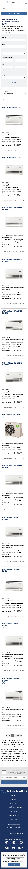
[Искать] (25, 8)
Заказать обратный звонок (14, 824)
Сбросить (14, 82)
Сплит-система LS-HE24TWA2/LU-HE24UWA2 (12, 364)
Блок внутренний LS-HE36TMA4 (11, 108)
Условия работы (14, 803)
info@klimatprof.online (16, 833)
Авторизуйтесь (7, 150)
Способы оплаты (14, 815)
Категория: (4, 37)
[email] (14, 777)
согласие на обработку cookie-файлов (15, 857)
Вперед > (19, 735)
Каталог (14, 795)
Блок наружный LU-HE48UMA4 (11, 415)
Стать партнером (14, 819)
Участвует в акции (7, 70)
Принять (14, 864)
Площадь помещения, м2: (7, 57)
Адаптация (3, 417)
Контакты (14, 811)
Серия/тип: (4, 50)
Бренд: (3, 44)
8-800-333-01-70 (14, 827)
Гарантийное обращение (14, 807)
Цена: (3, 64)
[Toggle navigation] (2, 2)
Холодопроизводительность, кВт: (9, 75)
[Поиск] (14, 8)
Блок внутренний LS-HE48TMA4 (11, 158)
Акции (14, 799)
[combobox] (14, 40)
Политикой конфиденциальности (12, 859)
